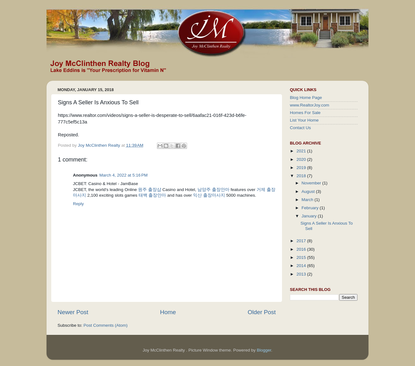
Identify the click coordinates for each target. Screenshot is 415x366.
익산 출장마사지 (209, 195)
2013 (301, 274)
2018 (301, 175)
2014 (301, 265)
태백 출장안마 (152, 195)
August (309, 191)
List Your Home (304, 120)
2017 (301, 240)
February (311, 207)
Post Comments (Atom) (106, 325)
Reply (78, 203)
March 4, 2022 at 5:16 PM (123, 175)
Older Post (262, 312)
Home (168, 312)
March (308, 199)
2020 (301, 159)
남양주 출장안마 (213, 189)
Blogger (264, 350)
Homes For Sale (305, 112)
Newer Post (73, 312)
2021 (301, 151)
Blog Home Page (306, 97)
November (312, 183)
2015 (301, 257)
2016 (301, 249)
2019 (301, 167)
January (310, 216)
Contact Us (300, 127)
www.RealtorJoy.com (309, 105)
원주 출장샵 (149, 189)
